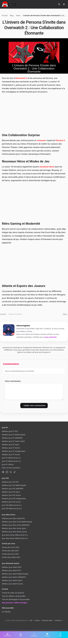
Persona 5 (60, 140)
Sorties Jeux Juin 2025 (10, 554)
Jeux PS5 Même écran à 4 (11, 508)
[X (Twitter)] (11, 472)
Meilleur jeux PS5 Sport (11, 492)
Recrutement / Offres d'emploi (14, 603)
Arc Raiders (6, 612)
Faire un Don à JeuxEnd (11, 468)
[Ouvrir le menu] (64, 4)
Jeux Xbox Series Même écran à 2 (15, 535)
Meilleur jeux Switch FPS (11, 570)
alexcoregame (23, 325)
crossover (41, 140)
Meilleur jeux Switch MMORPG (14, 577)
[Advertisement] (34, 112)
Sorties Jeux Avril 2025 (10, 547)
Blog (11, 15)
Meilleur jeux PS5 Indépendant (14, 498)
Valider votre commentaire (34, 405)
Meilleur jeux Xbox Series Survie (14, 532)
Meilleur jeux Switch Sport (12, 580)
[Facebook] (3, 472)
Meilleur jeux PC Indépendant (13, 451)
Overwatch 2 (21, 78)
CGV (31, 620)
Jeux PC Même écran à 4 (11, 461)
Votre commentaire (13, 381)
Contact (37, 620)
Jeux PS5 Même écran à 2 (11, 505)
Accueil (4, 15)
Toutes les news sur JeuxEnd (13, 593)
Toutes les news (47, 620)
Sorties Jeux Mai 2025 (10, 550)
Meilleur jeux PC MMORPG (12, 438)
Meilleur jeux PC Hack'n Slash (13, 441)
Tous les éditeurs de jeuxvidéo (13, 596)
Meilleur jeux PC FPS (10, 431)
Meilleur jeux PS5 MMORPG (12, 488)
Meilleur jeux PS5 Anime (11, 495)
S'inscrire (58, 620)
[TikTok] (14, 472)
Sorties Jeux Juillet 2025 (11, 557)
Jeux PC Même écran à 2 (11, 458)
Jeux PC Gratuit (8, 464)
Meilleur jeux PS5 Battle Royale (14, 485)
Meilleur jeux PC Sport (10, 444)
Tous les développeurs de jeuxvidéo (16, 599)
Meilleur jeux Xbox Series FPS (13, 518)
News (18, 15)
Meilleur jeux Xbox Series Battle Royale (17, 522)
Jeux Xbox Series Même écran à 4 (15, 538)
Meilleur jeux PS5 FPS (10, 482)
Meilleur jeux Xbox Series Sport (14, 528)
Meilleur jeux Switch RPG (11, 567)
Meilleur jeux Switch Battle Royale (15, 574)
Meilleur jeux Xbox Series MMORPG (16, 525)
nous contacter (50, 337)
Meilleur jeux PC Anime (11, 448)
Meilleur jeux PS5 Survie (11, 502)
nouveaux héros (46, 166)
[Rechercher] (59, 4)
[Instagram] (7, 472)
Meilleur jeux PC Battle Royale (13, 434)
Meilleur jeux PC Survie (11, 454)
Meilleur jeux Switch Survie (12, 584)
